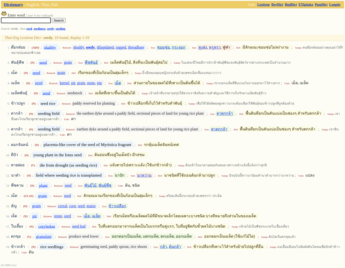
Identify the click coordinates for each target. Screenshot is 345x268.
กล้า (163, 247)
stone (91, 83)
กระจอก (178, 47)
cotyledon (46, 226)
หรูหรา (215, 47)
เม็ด (118, 83)
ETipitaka (306, 4)
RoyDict (277, 4)
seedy (50, 28)
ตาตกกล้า (225, 114)
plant (43, 185)
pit (73, 83)
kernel (64, 83)
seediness (40, 28)
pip (99, 83)
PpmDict (321, 4)
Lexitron (263, 4)
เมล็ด (96, 216)
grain (68, 62)
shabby (50, 47)
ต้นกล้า (175, 247)
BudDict (291, 4)
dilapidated (105, 47)
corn (72, 206)
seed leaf (79, 226)
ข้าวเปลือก (117, 206)
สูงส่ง (202, 47)
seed (29, 28)
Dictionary (13, 4)
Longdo (334, 4)
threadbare (136, 47)
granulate (44, 236)
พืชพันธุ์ (91, 62)
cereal (62, 206)
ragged (121, 47)
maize (91, 206)
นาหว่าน (144, 175)
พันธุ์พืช (104, 185)
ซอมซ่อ (163, 47)
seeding (60, 28)
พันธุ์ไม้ (90, 185)
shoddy (78, 47)
